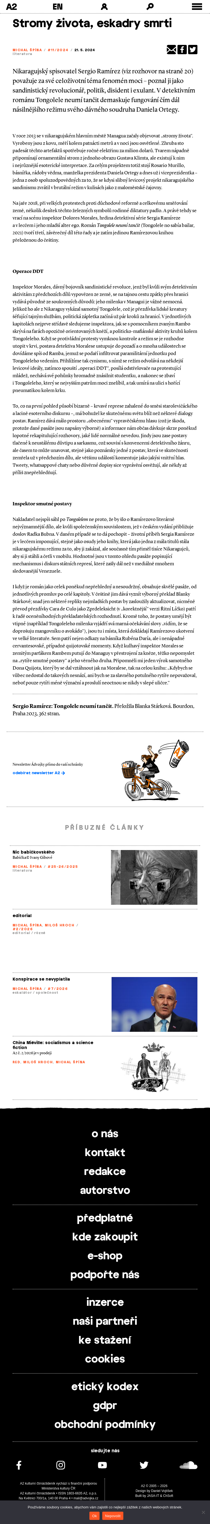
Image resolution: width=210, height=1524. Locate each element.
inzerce (105, 1302)
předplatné (105, 1218)
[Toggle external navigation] (197, 6)
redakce (105, 1172)
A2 (11, 6)
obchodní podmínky (105, 1424)
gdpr (105, 1406)
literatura (22, 54)
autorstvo (105, 1190)
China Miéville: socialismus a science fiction (53, 1045)
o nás (105, 1134)
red (16, 1062)
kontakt (105, 1153)
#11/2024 (58, 50)
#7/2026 (58, 989)
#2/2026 (23, 929)
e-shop (105, 1256)
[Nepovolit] (203, 1512)
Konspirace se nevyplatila (41, 979)
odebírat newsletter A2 (39, 773)
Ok (94, 1516)
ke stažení (105, 1340)
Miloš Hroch (59, 925)
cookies (105, 1359)
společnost (47, 993)
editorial (22, 915)
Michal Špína (27, 50)
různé (39, 933)
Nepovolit (112, 1516)
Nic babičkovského (34, 852)
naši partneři (105, 1321)
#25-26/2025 (63, 867)
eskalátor (22, 993)
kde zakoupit (105, 1237)
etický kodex (105, 1387)
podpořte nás (105, 1275)
